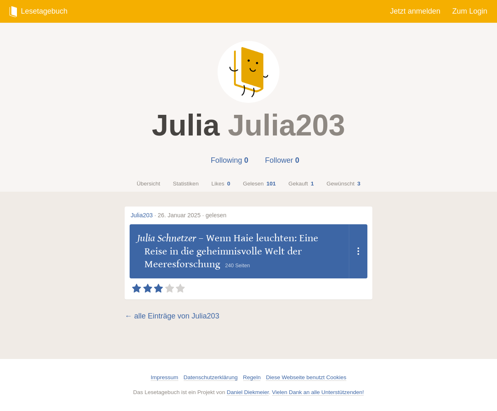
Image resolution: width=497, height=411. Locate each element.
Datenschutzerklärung (211, 377)
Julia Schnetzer (166, 238)
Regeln (252, 377)
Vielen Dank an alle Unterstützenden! (318, 392)
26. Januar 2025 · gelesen (192, 215)
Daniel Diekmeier (248, 392)
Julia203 (141, 215)
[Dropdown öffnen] (358, 251)
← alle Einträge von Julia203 (172, 316)
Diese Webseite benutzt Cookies (306, 377)
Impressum (164, 377)
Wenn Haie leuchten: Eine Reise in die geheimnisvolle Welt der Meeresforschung (231, 251)
